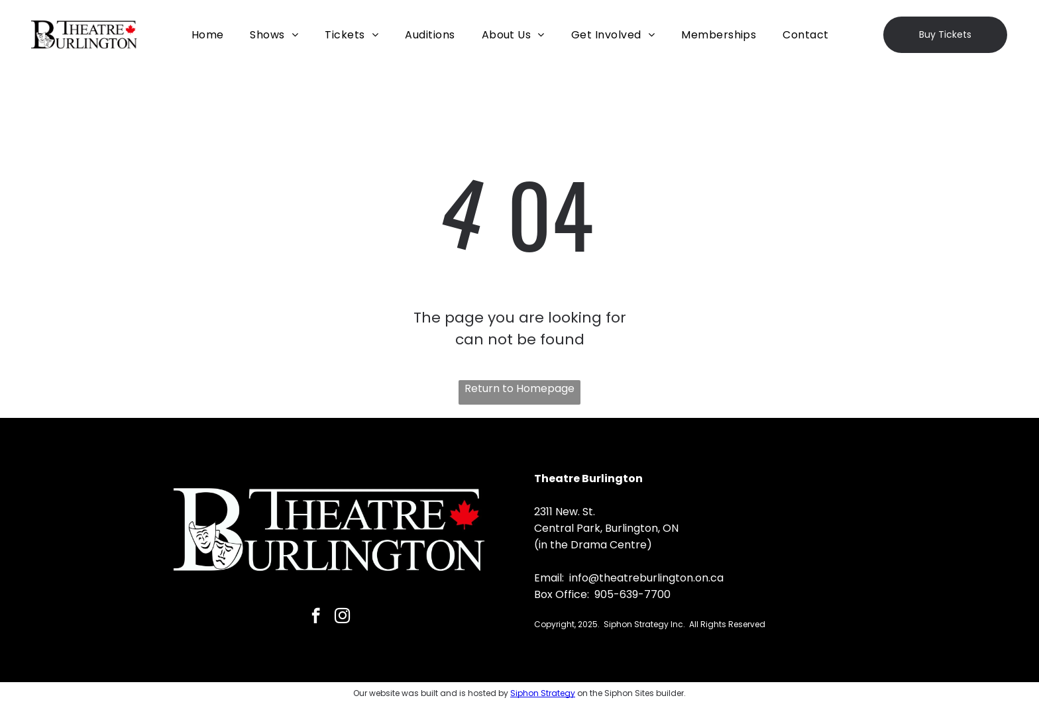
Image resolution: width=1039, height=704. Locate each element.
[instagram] (342, 617)
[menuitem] (207, 34)
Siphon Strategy (542, 693)
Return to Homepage (519, 388)
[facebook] (315, 617)
